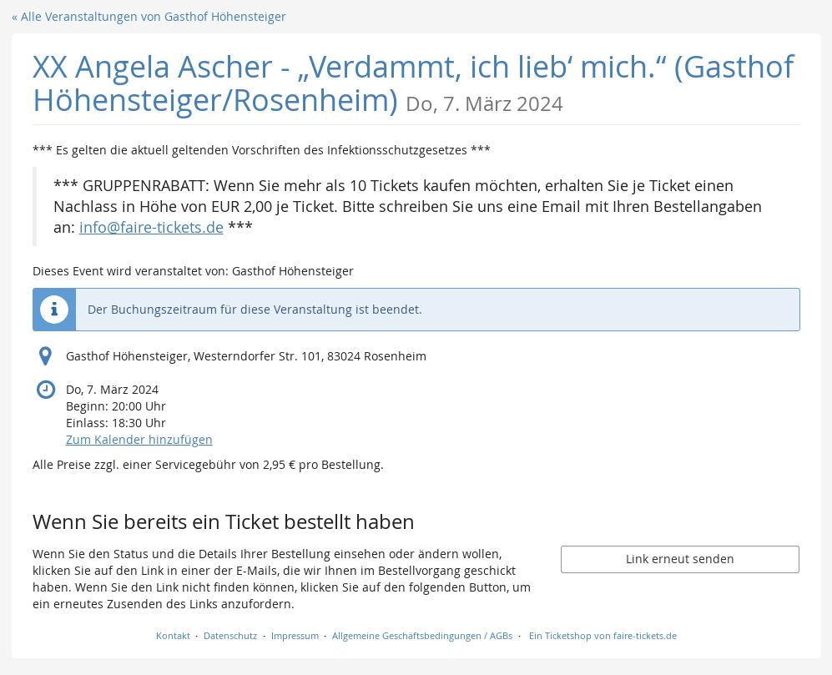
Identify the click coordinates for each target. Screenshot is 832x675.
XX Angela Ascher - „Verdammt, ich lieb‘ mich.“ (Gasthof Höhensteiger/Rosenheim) (413, 83)
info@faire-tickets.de (151, 227)
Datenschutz (230, 635)
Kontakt (173, 635)
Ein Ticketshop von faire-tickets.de (603, 635)
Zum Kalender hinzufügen (139, 439)
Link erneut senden (680, 559)
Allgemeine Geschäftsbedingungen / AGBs (422, 635)
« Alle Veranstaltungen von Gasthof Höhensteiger (149, 16)
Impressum (295, 635)
